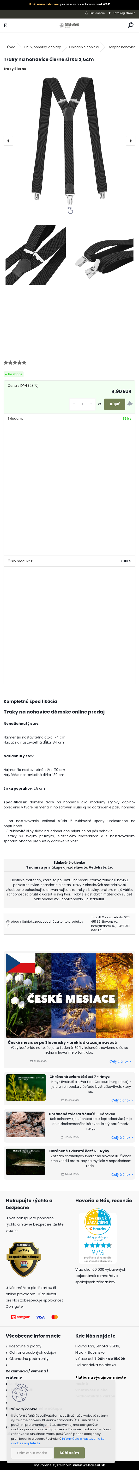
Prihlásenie (97, 13)
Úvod (11, 47)
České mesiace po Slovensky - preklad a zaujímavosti (62, 1042)
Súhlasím (69, 1453)
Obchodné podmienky (28, 1358)
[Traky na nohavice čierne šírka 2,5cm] (69, 141)
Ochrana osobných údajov (32, 1352)
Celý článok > (120, 1061)
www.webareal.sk (89, 1465)
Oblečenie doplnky (84, 47)
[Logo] (69, 25)
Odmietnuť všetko (32, 1453)
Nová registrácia (124, 13)
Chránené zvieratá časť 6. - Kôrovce (82, 1114)
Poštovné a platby (25, 1346)
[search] (130, 25)
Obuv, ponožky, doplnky (42, 47)
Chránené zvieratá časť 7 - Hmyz (79, 1076)
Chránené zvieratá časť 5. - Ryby (79, 1151)
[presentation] (8, 141)
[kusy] (82, 404)
